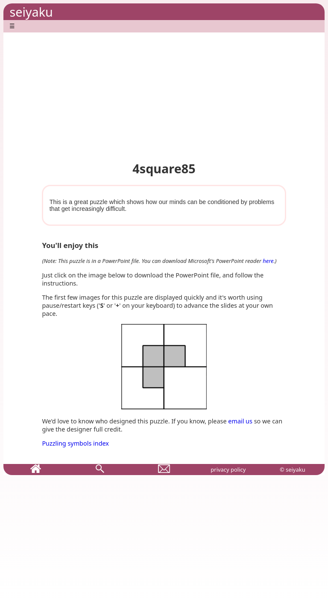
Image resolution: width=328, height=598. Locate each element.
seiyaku (31, 11)
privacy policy (228, 469)
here (268, 261)
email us (240, 421)
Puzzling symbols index (75, 443)
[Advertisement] (164, 92)
